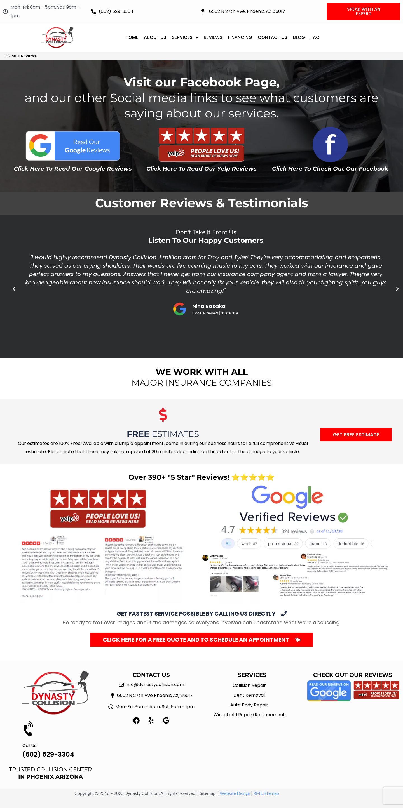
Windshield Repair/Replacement (249, 715)
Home (131, 37)
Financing (240, 37)
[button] (14, 289)
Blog (299, 37)
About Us (155, 37)
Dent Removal (249, 695)
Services (185, 37)
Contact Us (272, 37)
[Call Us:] (29, 729)
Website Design (235, 793)
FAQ (315, 37)
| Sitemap (206, 793)
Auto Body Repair (249, 705)
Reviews (213, 37)
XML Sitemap (266, 793)
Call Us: (29, 745)
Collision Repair (249, 685)
